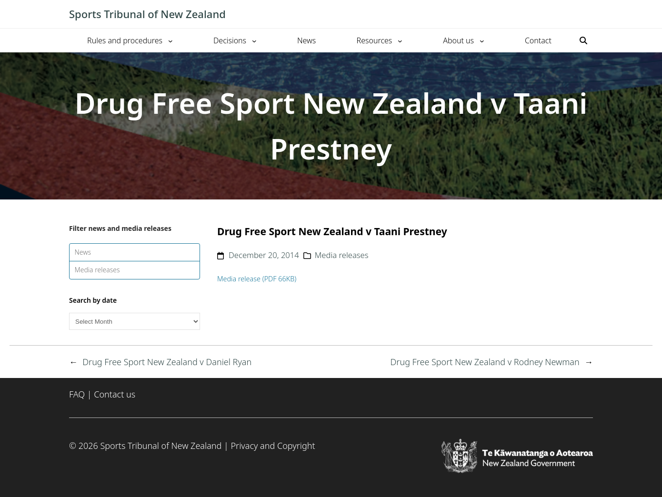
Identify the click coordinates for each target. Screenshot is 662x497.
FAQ (77, 394)
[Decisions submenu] (254, 40)
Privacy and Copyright (273, 445)
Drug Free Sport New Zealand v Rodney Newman (485, 362)
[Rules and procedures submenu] (170, 40)
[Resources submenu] (400, 40)
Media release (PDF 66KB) (256, 278)
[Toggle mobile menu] (588, 14)
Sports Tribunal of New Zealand (147, 14)
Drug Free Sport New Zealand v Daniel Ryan (166, 362)
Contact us (114, 394)
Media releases (97, 269)
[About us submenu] (482, 40)
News (83, 252)
